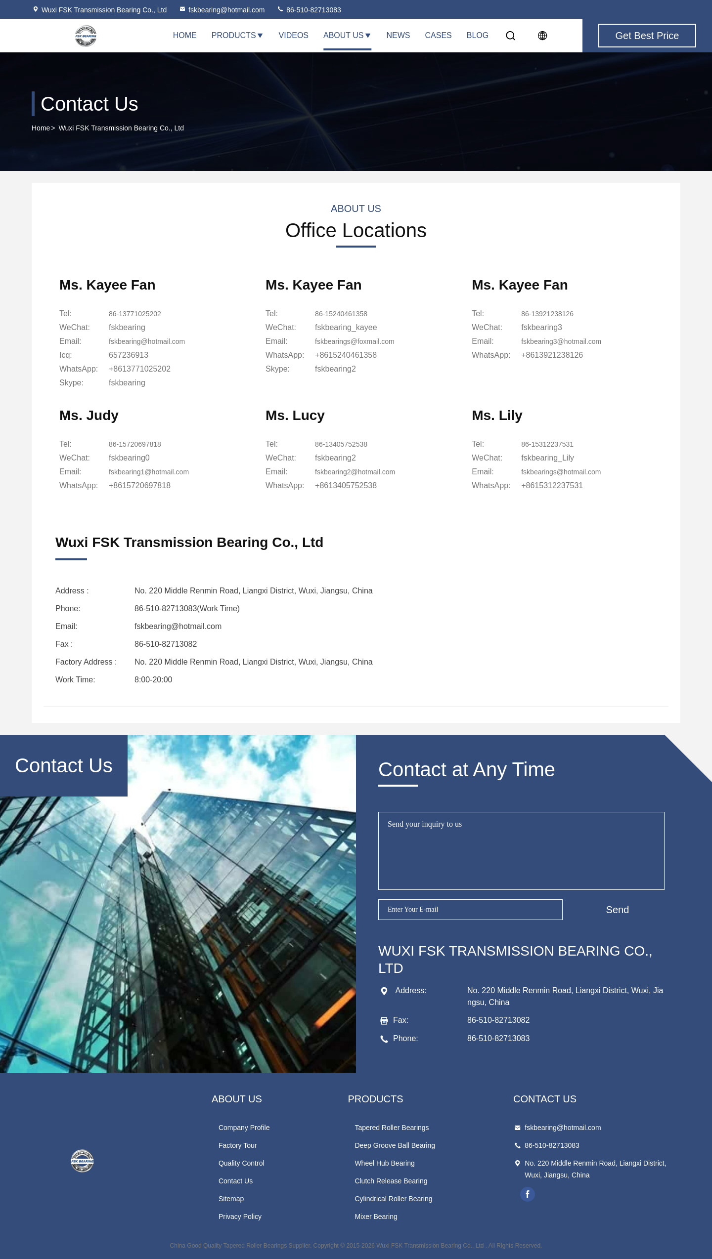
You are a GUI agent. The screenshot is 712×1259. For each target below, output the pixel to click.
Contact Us (236, 1181)
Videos (294, 35)
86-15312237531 (551, 444)
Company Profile (244, 1128)
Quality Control (242, 1163)
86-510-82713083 (308, 10)
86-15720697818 (139, 444)
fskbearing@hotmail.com (221, 10)
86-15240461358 (345, 313)
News (398, 35)
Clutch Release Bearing (391, 1181)
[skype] (127, 383)
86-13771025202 (139, 313)
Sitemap (231, 1199)
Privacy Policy (240, 1216)
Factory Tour (238, 1145)
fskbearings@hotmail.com (566, 471)
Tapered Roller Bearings (392, 1128)
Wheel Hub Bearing (384, 1163)
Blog (478, 35)
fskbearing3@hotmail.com (567, 341)
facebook (527, 1194)
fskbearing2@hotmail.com (360, 471)
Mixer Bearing (376, 1216)
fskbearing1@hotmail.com (154, 471)
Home (185, 35)
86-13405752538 (345, 444)
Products (238, 35)
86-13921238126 (551, 313)
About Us (347, 35)
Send (617, 909)
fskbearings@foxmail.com (360, 341)
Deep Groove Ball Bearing (395, 1145)
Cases (438, 35)
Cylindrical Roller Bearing (393, 1199)
